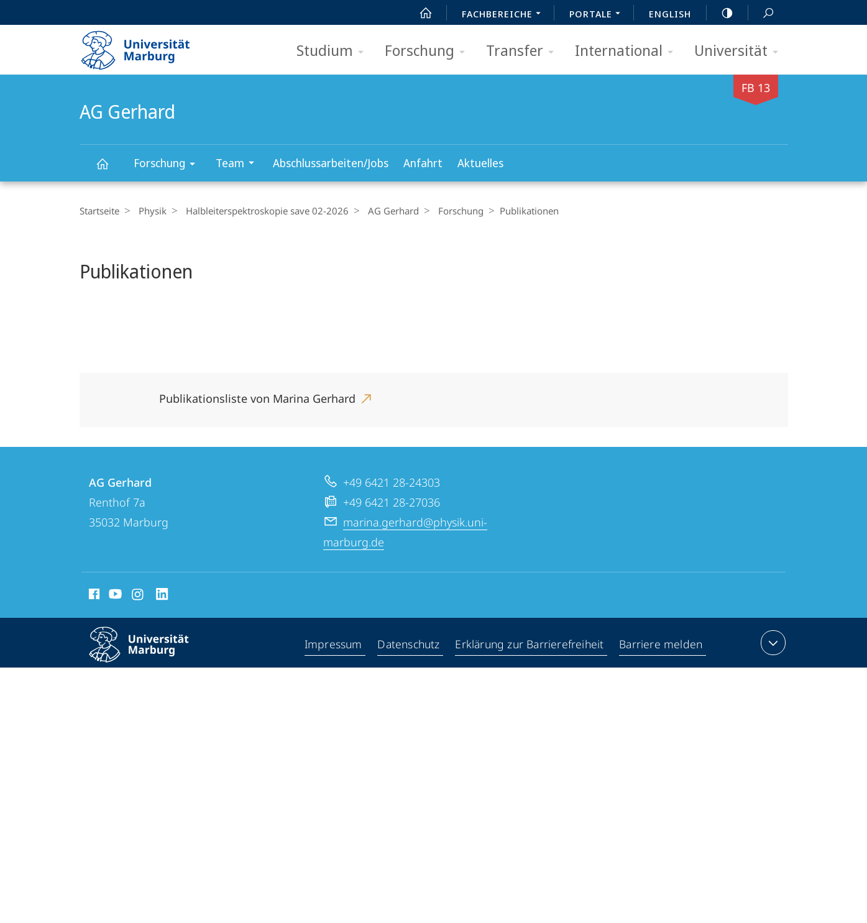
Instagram (138, 596)
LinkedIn (162, 596)
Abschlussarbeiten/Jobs (330, 162)
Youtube (114, 596)
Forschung (429, 51)
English (670, 13)
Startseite (99, 210)
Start (419, 13)
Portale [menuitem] (598, 14)
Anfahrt (423, 162)
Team (239, 164)
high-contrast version (720, 13)
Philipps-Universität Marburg (150, 654)
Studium (334, 51)
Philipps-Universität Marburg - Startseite (146, 46)
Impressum (333, 645)
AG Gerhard (109, 169)
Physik (149, 210)
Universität (740, 51)
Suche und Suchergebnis (761, 13)
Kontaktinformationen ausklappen (771, 642)
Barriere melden (661, 645)
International (628, 51)
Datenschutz (409, 645)
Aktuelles (480, 162)
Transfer (524, 51)
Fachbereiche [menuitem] (505, 14)
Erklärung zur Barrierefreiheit (530, 645)
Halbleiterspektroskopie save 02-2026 (261, 210)
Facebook (93, 596)
